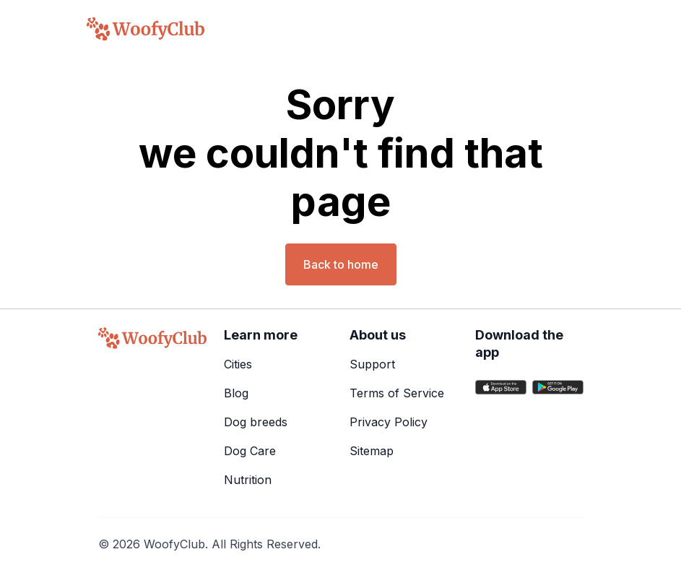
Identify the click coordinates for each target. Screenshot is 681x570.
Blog (236, 393)
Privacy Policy (389, 422)
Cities (238, 364)
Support (372, 364)
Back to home (340, 264)
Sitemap (372, 451)
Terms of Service (397, 393)
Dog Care (250, 451)
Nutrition (248, 479)
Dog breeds (255, 422)
